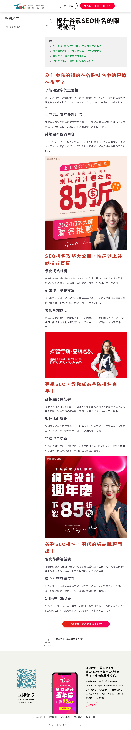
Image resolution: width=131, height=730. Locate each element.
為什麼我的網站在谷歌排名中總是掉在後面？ (77, 46)
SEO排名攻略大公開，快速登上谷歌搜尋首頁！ (78, 51)
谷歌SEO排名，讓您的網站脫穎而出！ (73, 61)
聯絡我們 (90, 717)
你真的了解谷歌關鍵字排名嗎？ (69, 639)
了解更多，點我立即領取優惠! (86, 624)
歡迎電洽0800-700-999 (26, 702)
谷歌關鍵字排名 (12, 27)
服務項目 (53, 717)
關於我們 (40, 717)
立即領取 (26, 694)
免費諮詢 (69, 5)
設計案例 (65, 717)
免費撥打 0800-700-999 (97, 5)
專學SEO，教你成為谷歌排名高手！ (72, 56)
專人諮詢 (78, 717)
